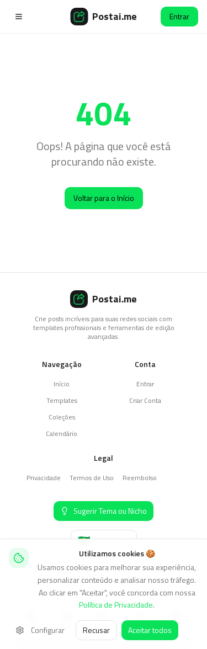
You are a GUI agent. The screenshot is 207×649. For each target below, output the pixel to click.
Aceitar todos (150, 630)
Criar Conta (145, 400)
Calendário (61, 433)
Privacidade (43, 477)
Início (62, 384)
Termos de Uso (92, 477)
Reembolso (140, 477)
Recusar (96, 630)
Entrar (179, 16)
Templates (61, 400)
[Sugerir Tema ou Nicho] (103, 511)
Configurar (40, 630)
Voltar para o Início (103, 198)
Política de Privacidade (116, 604)
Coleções (62, 417)
